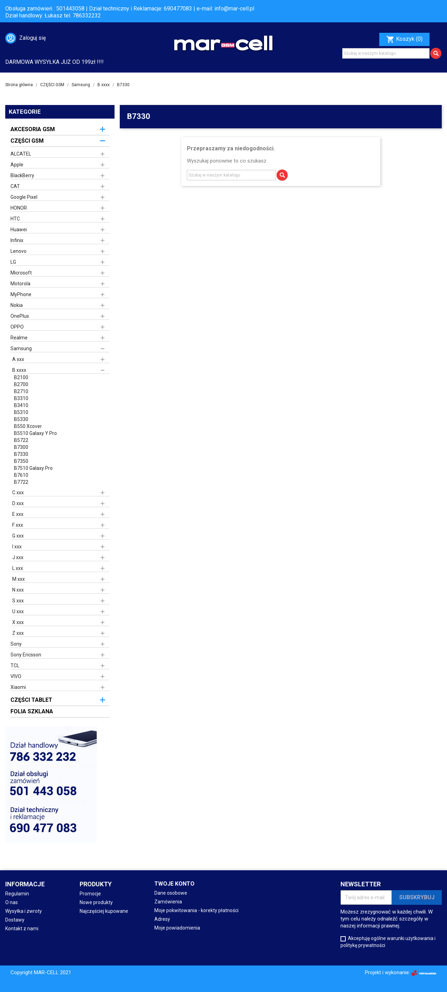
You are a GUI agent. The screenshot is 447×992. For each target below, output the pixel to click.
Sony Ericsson (25, 654)
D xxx (18, 503)
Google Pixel (23, 197)
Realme (19, 337)
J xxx (17, 557)
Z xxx (18, 633)
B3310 (21, 398)
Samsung (21, 348)
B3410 (21, 405)
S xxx (18, 600)
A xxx (18, 359)
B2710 (21, 391)
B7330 (21, 454)
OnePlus (19, 316)
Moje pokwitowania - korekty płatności (196, 910)
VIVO (15, 676)
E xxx (17, 514)
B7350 (21, 461)
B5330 (21, 419)
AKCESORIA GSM (32, 129)
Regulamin (17, 893)
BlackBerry (22, 175)
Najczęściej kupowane (104, 911)
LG (13, 262)
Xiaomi (18, 687)
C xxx (18, 492)
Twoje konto (174, 883)
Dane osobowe (170, 893)
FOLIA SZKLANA (31, 711)
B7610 (21, 475)
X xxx (18, 622)
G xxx (18, 536)
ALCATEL (20, 154)
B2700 (21, 384)
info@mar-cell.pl (234, 8)
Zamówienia (168, 901)
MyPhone (20, 294)
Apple (16, 164)
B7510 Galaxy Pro (33, 468)
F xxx (17, 525)
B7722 (21, 482)
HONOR (18, 208)
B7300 (21, 447)
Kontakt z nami (21, 928)
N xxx (18, 590)
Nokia (16, 305)
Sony (16, 644)
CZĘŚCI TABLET (31, 700)
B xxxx (19, 370)
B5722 (21, 440)
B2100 (21, 377)
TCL (14, 665)
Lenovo (18, 251)
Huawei (18, 229)
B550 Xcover (28, 426)
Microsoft (21, 273)
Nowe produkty (96, 902)
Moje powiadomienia (177, 928)
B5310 (21, 412)
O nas (11, 902)
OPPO (17, 327)
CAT (15, 186)
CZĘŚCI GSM (27, 140)
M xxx (18, 579)
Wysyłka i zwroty (23, 911)
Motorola (20, 283)
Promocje (90, 893)
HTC (15, 218)
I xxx (17, 546)
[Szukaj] (386, 53)
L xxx (17, 568)
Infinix (16, 240)
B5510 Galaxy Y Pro (35, 433)
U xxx (18, 611)
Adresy (162, 919)
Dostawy (14, 920)
